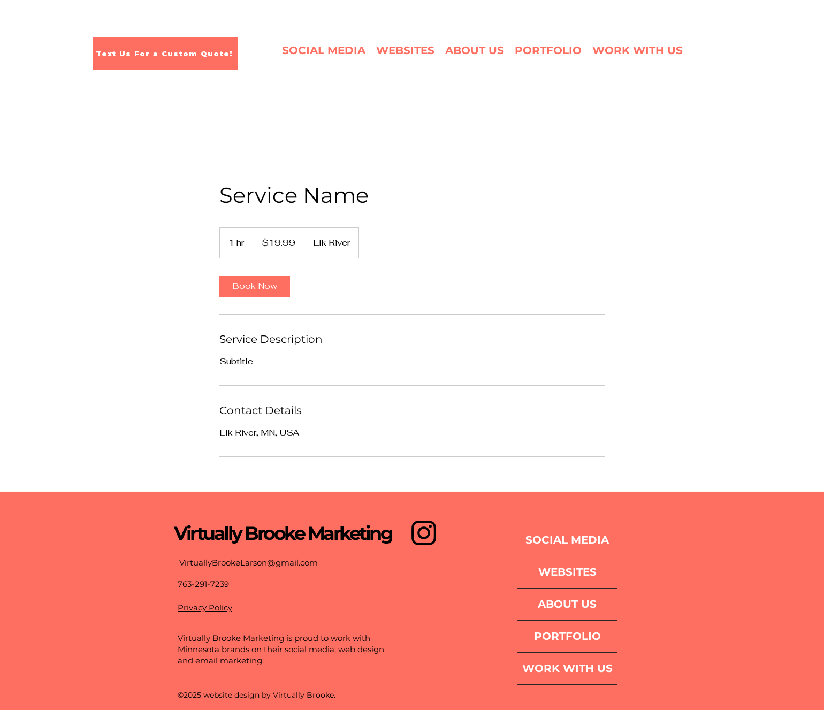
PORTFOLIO (567, 636)
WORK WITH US (567, 668)
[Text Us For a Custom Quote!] (165, 53)
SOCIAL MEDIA (567, 539)
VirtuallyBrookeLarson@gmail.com (248, 563)
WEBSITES (567, 572)
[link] (254, 286)
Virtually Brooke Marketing (283, 533)
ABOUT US (567, 604)
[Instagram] (423, 532)
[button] (548, 50)
